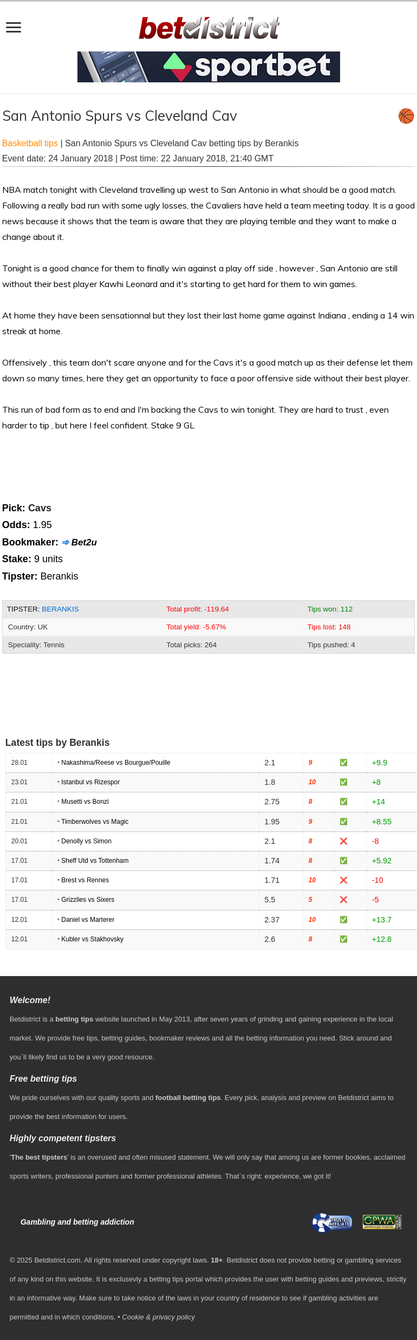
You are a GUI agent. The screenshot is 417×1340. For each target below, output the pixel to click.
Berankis (60, 609)
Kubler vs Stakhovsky (92, 939)
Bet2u (84, 542)
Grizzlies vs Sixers (87, 899)
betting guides (123, 1038)
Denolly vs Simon (86, 841)
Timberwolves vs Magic (94, 821)
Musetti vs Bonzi (84, 801)
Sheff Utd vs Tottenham (94, 860)
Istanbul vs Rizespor (90, 782)
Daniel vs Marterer (87, 919)
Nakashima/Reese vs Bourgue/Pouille (115, 762)
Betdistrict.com (57, 1260)
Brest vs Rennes (85, 880)
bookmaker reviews (179, 1038)
